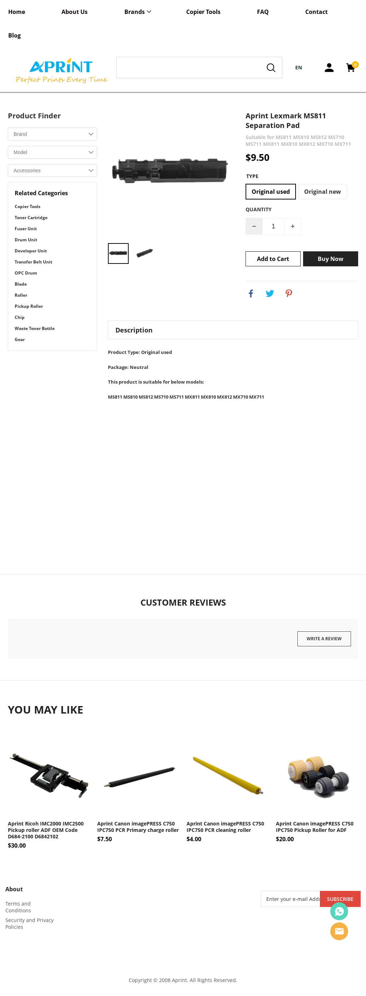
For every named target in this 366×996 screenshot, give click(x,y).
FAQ (263, 12)
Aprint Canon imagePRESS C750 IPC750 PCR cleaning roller (225, 826)
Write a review (324, 639)
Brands (134, 12)
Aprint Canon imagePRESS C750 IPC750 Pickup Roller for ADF (314, 826)
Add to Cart (273, 259)
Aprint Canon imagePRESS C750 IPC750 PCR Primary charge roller (138, 826)
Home (16, 12)
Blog (14, 35)
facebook (251, 293)
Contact (316, 12)
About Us (74, 12)
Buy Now (330, 259)
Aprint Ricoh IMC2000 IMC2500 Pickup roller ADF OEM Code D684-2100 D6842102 (46, 830)
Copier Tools (203, 12)
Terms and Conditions (18, 907)
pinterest (288, 293)
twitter (269, 293)
